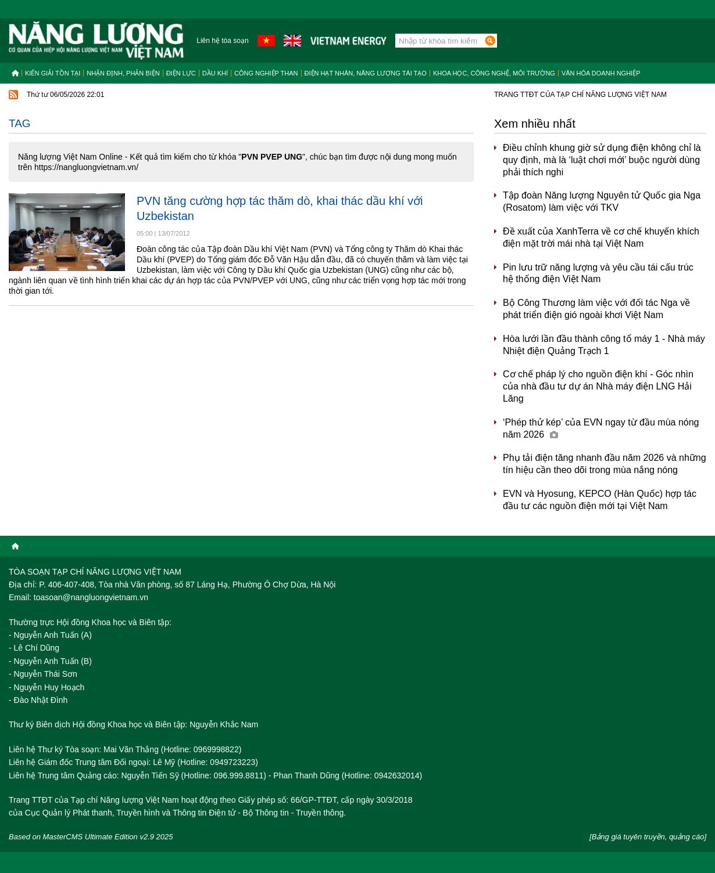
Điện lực (181, 73)
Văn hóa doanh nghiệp (601, 73)
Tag (20, 123)
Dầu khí (215, 73)
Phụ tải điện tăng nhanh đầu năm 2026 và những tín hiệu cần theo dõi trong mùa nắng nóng (604, 464)
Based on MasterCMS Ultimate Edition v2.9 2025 (91, 836)
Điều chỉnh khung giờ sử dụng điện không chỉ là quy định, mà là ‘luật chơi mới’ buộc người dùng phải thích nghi (602, 160)
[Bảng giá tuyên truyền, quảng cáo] (647, 836)
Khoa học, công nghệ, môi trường (494, 73)
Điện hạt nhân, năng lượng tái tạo (366, 73)
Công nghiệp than (266, 73)
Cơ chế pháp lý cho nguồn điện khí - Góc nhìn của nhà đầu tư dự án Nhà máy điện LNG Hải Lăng (598, 386)
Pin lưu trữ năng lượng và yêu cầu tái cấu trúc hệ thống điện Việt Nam (598, 273)
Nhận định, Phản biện (123, 73)
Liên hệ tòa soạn (222, 41)
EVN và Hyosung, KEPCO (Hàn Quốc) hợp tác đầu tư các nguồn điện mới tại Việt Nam (599, 500)
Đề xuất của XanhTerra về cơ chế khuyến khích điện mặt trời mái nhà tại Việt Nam (601, 237)
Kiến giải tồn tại (52, 73)
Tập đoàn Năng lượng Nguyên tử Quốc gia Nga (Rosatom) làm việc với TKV (601, 201)
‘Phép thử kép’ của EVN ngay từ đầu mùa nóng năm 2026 (601, 428)
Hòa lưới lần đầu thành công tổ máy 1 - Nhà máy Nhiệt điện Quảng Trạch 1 (604, 345)
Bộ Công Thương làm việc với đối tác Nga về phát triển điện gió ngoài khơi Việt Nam (596, 309)
